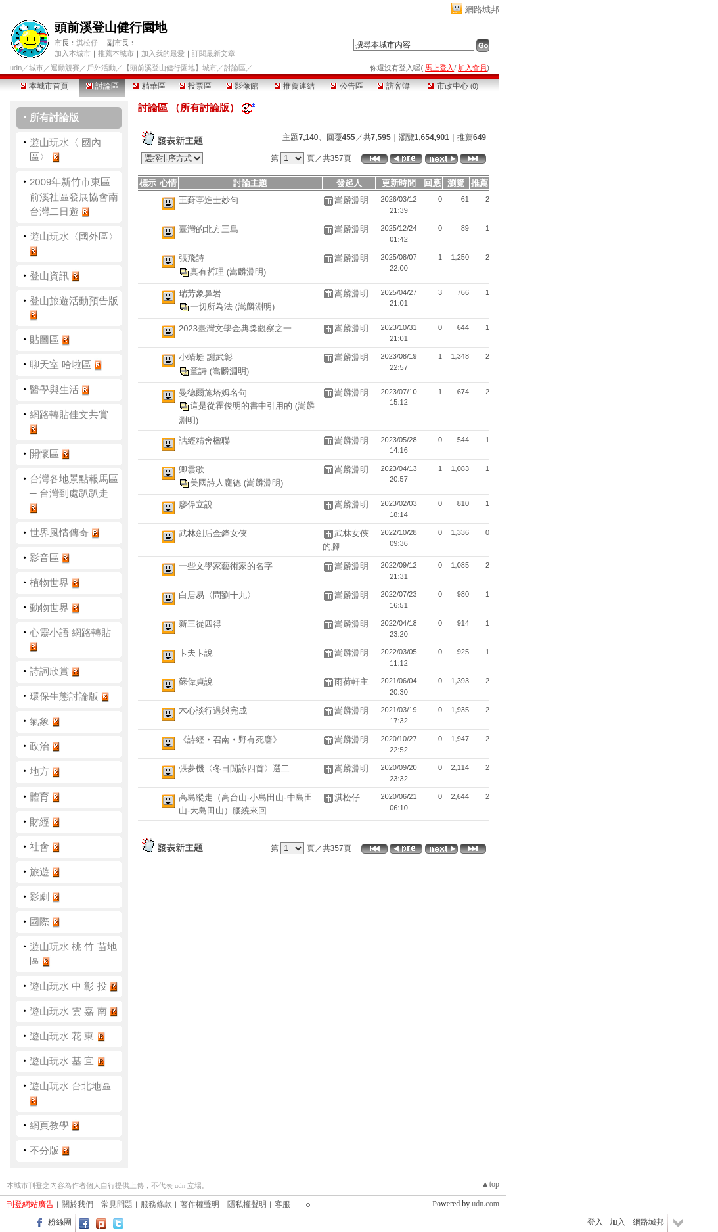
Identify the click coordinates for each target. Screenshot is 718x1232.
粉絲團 (60, 1222)
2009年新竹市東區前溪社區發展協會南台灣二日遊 (74, 196)
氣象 (39, 721)
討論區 (102, 86)
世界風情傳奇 (59, 532)
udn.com (485, 1203)
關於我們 (77, 1204)
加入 (617, 1222)
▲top (490, 1184)
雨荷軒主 (351, 682)
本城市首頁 (44, 86)
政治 (39, 746)
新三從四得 (200, 624)
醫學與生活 (54, 389)
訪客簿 (393, 86)
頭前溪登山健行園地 (111, 27)
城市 (36, 68)
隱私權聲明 (247, 1204)
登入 (595, 1222)
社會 (39, 846)
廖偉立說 (196, 504)
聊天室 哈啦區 (60, 364)
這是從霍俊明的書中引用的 (242, 406)
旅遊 (39, 871)
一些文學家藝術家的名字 (226, 566)
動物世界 (49, 607)
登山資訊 (49, 275)
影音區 (44, 557)
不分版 (44, 1150)
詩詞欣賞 (49, 671)
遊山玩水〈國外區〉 (74, 236)
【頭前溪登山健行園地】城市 (170, 68)
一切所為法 (212, 306)
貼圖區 (44, 339)
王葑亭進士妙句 (208, 200)
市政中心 (453, 86)
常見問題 (117, 1204)
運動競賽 (65, 68)
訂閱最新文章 (213, 53)
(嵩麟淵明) (247, 271)
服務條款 (156, 1204)
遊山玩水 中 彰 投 (68, 986)
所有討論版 (54, 117)
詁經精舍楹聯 (204, 440)
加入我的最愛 (163, 53)
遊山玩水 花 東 (62, 1035)
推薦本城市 (116, 53)
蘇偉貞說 (196, 682)
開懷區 (44, 453)
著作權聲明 (199, 1204)
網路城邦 (482, 9)
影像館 (242, 86)
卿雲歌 (191, 469)
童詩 (200, 370)
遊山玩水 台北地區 (70, 1085)
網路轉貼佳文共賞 (69, 414)
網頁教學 (49, 1125)
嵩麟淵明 (351, 200)
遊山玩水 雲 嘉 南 (68, 1010)
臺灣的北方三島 (208, 229)
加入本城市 (73, 53)
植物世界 (49, 582)
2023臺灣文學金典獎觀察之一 (235, 328)
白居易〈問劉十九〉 (217, 595)
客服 (282, 1204)
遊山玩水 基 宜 (62, 1060)
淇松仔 (87, 43)
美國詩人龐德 (217, 483)
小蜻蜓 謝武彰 (206, 357)
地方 (39, 771)
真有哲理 (208, 271)
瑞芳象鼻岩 (200, 293)
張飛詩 (191, 258)
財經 (39, 821)
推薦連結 (295, 86)
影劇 (39, 896)
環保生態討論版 (64, 696)
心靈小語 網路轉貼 (70, 632)
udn (16, 68)
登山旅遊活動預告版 (74, 300)
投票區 (195, 86)
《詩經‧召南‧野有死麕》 (230, 739)
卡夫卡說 (196, 653)
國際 (39, 921)
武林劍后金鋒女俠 (213, 533)
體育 (39, 796)
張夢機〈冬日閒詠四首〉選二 (234, 768)
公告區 (346, 86)
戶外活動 (101, 68)
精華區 (149, 86)
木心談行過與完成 (213, 711)
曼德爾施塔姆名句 (213, 393)
